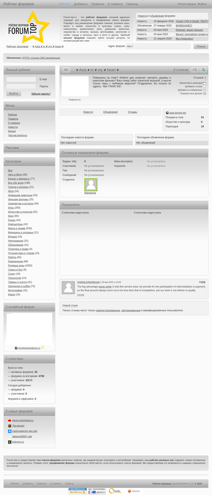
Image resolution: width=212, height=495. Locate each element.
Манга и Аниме (16, 228)
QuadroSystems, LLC (183, 483)
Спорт (11, 273)
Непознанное (15, 240)
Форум (12, 131)
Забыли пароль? (41, 93)
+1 (195, 70)
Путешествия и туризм (21, 253)
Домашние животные (20, 195)
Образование (15, 244)
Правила (98, 4)
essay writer (105, 286)
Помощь (132, 4)
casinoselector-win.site (24, 431)
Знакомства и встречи (20, 203)
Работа (12, 257)
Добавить (81, 4)
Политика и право (18, 249)
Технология (14, 278)
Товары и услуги (17, 282)
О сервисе (115, 4)
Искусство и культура (20, 211)
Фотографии (15, 290)
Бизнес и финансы (19, 178)
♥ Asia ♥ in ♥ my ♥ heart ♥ (48, 46)
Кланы (12, 220)
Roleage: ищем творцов (189, 30)
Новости (142, 15)
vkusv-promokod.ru (22, 420)
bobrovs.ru (18, 441)
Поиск (201, 46)
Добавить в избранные (190, 90)
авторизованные (131, 310)
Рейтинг (64, 4)
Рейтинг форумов (19, 4)
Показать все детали (191, 93)
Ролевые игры (16, 265)
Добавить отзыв (193, 86)
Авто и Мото (15, 174)
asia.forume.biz (177, 112)
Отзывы (132, 112)
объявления (157, 15)
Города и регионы (18, 187)
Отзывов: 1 (199, 77)
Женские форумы (18, 199)
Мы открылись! (184, 38)
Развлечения (15, 261)
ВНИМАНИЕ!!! (184, 25)
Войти (202, 4)
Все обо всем (16, 182)
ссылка (80, 295)
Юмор (11, 294)
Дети (11, 191)
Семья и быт (15, 269)
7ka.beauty (18, 425)
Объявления (110, 112)
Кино (11, 216)
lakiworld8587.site (22, 436)
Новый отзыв (70, 305)
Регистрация (187, 4)
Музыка (12, 236)
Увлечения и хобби (19, 286)
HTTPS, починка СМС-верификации (41, 58)
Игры (11, 207)
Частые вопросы (17, 135)
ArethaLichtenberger (88, 282)
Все (10, 170)
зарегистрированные (108, 310)
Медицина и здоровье (20, 232)
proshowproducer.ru (29, 348)
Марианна (90, 192)
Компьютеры (15, 224)
